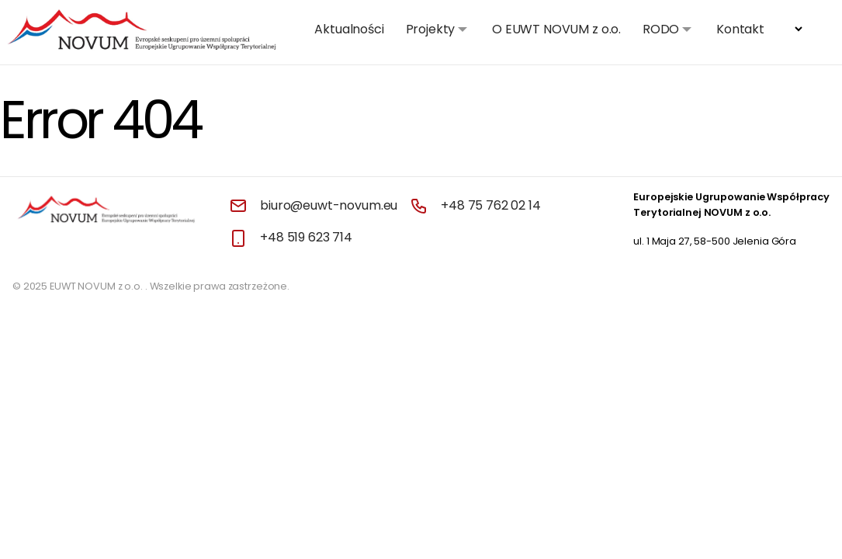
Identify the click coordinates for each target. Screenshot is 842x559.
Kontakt (740, 29)
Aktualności (348, 29)
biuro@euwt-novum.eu (328, 205)
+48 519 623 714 (306, 237)
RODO (661, 29)
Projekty (431, 29)
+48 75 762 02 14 (490, 205)
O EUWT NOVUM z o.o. (556, 29)
